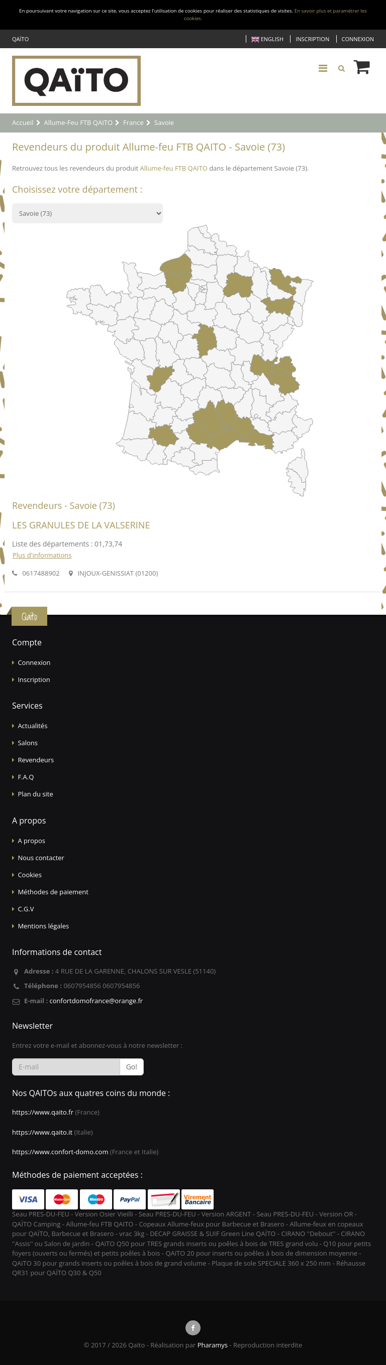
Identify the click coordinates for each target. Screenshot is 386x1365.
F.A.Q (26, 776)
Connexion (358, 39)
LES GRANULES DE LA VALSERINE (81, 525)
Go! (131, 1066)
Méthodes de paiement (53, 891)
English (267, 39)
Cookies (29, 874)
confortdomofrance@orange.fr (96, 1000)
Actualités (32, 725)
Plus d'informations (42, 555)
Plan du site (35, 793)
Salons (28, 742)
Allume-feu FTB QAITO (174, 168)
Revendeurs (36, 759)
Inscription (312, 39)
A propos (31, 840)
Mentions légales (43, 925)
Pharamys (213, 1344)
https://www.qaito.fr (42, 1112)
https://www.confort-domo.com (60, 1151)
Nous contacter (41, 857)
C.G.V (26, 908)
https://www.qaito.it (42, 1132)
